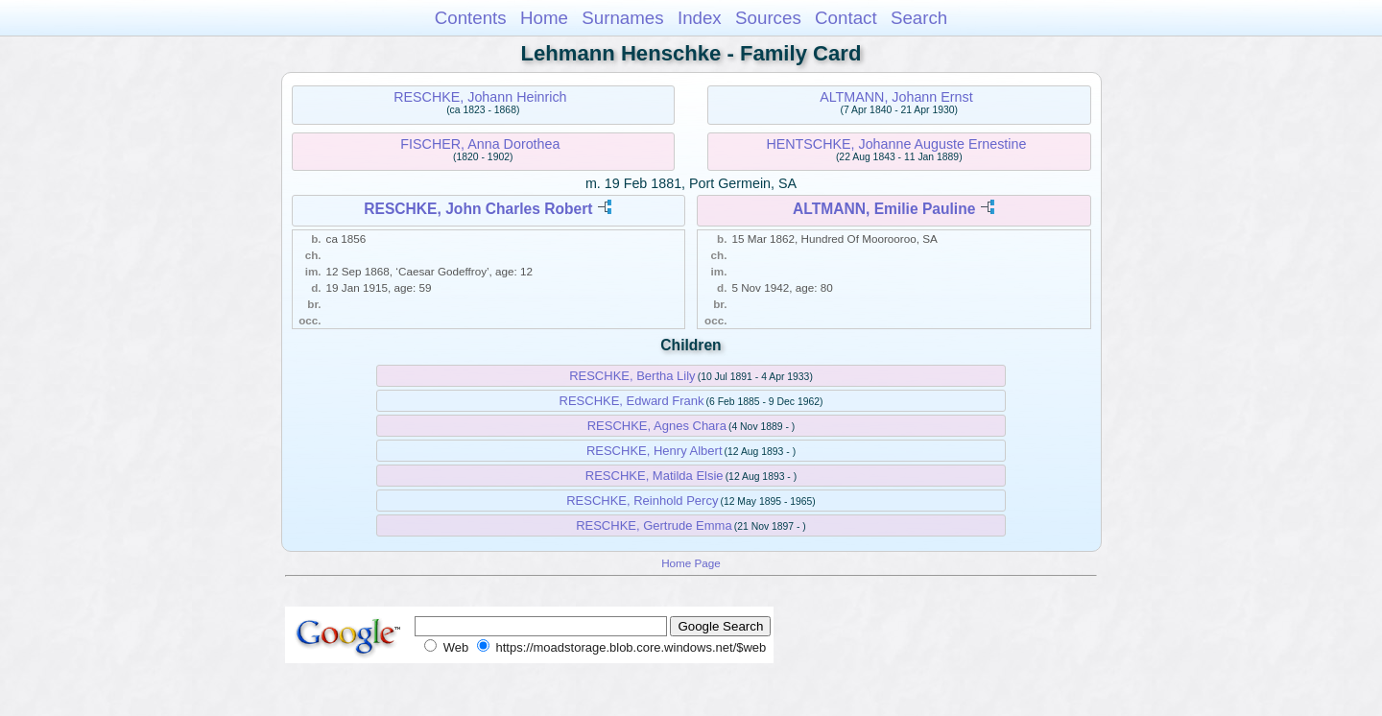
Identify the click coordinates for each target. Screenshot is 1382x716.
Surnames (622, 18)
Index (700, 18)
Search (919, 18)
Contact (846, 18)
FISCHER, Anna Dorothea (480, 144)
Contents (471, 18)
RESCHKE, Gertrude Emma (654, 525)
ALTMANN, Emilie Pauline (884, 209)
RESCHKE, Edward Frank (632, 401)
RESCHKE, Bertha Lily (632, 376)
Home (544, 18)
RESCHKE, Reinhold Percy (642, 500)
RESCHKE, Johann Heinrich (479, 97)
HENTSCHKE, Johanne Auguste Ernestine (896, 144)
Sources (768, 18)
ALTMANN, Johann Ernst (896, 97)
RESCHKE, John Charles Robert (478, 209)
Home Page (691, 563)
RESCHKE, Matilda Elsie (654, 475)
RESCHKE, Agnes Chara (657, 425)
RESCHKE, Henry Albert (654, 450)
